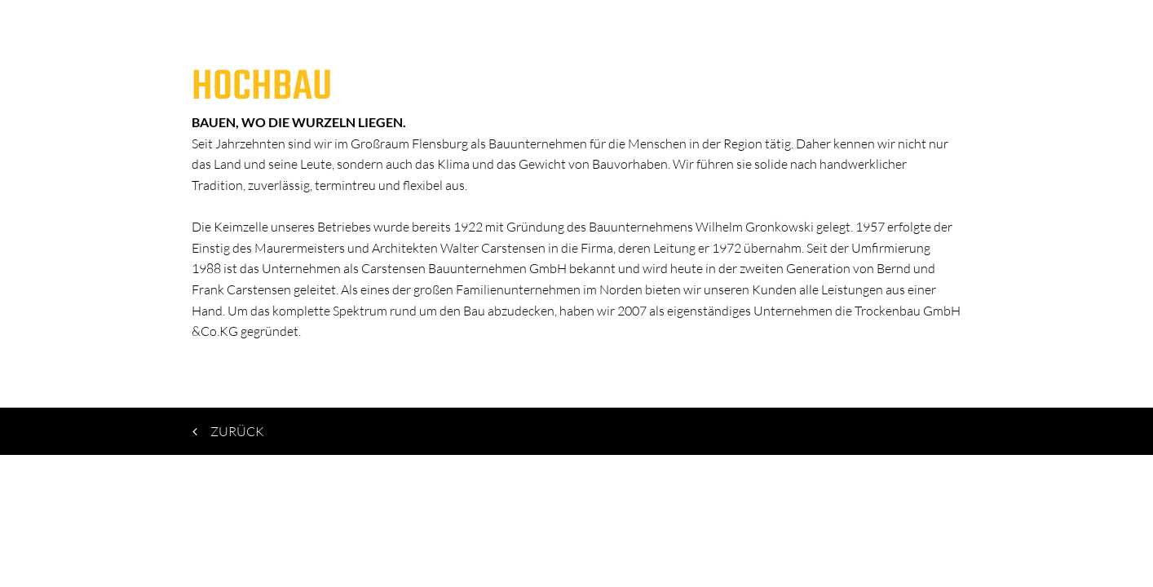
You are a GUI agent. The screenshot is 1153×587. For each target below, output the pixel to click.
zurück (229, 431)
